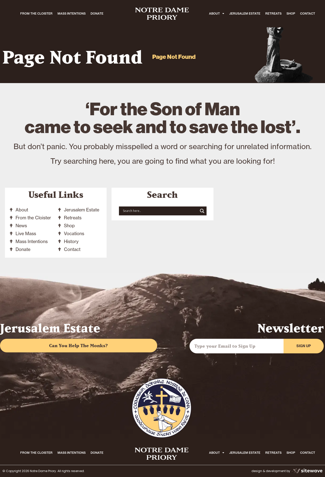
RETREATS (273, 13)
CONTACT (307, 13)
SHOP (291, 13)
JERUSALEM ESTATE (244, 13)
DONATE (97, 13)
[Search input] (160, 211)
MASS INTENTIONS (71, 13)
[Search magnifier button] (202, 211)
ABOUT (216, 14)
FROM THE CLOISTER (36, 13)
